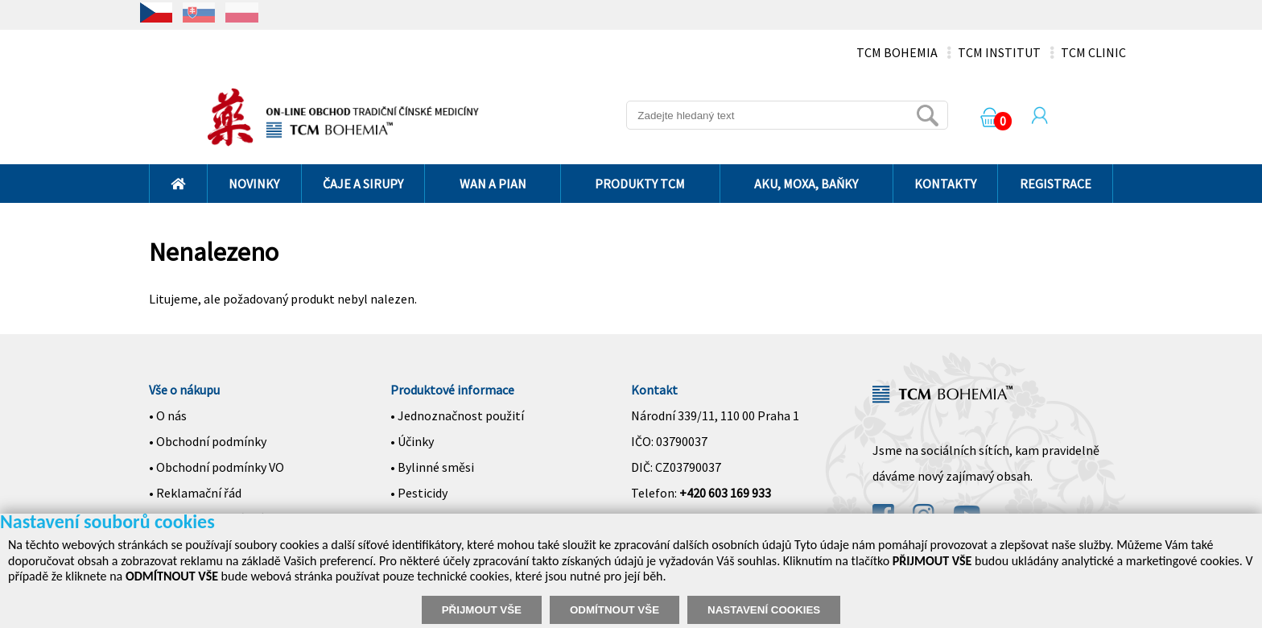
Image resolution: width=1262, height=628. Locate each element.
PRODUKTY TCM (640, 184)
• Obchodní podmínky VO (216, 467)
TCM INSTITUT (999, 52)
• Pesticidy (418, 493)
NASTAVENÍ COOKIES (763, 610)
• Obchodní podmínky (207, 441)
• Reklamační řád (195, 493)
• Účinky (412, 441)
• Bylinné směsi (432, 467)
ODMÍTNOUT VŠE (614, 610)
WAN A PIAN (493, 184)
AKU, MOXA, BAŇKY (806, 184)
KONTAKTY (945, 184)
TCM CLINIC (1093, 52)
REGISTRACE (1055, 184)
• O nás (168, 415)
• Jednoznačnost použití (457, 415)
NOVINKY (254, 184)
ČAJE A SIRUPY (363, 184)
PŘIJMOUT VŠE (482, 610)
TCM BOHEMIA (897, 52)
